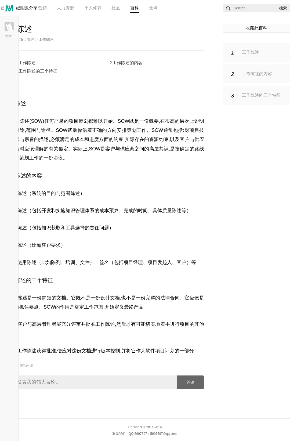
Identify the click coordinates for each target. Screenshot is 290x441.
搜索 (283, 8)
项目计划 (165, 350)
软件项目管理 (23, 39)
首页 (5, 8)
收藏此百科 (256, 28)
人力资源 (65, 8)
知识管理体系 (80, 210)
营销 (42, 8)
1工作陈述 (26, 62)
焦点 (153, 8)
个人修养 (93, 8)
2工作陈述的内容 (126, 62)
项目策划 (78, 121)
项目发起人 (160, 262)
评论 (190, 382)
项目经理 (133, 262)
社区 (115, 8)
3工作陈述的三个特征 (36, 71)
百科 (134, 8)
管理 (23, 8)
